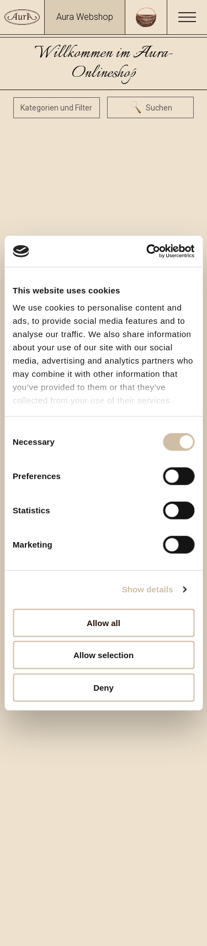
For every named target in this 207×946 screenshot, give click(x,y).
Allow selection (103, 655)
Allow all (103, 622)
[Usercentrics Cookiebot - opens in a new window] (147, 251)
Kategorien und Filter (56, 107)
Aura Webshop (84, 17)
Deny (103, 687)
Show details (147, 589)
